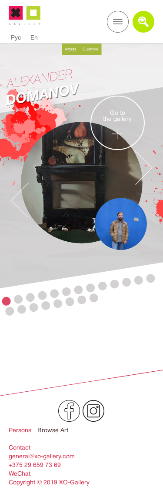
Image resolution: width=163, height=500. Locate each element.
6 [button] (66, 292)
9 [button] (102, 286)
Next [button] (143, 167)
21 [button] (94, 298)
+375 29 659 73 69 (35, 464)
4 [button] (42, 295)
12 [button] (138, 280)
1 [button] (6, 301)
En (34, 37)
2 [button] (18, 299)
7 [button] (78, 290)
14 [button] (10, 311)
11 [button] (127, 282)
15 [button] (22, 309)
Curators (90, 49)
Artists (71, 49)
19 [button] (70, 302)
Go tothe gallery (117, 126)
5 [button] (55, 294)
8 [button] (91, 288)
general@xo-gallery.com (42, 456)
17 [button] (46, 305)
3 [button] (30, 298)
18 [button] (58, 304)
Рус (16, 37)
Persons (20, 430)
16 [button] (34, 308)
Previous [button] (19, 200)
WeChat (19, 473)
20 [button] (82, 300)
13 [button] (151, 278)
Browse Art (52, 430)
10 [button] (115, 284)
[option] (81, 204)
